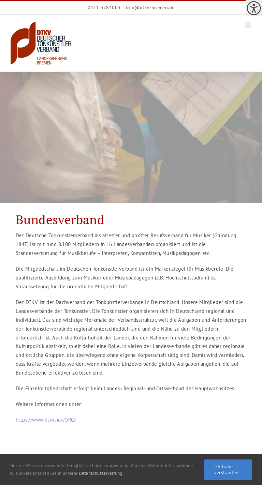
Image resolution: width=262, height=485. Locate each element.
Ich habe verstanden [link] (226, 469)
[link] (254, 8)
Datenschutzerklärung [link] (100, 473)
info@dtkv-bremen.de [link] (150, 7)
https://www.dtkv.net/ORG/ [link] (46, 419)
